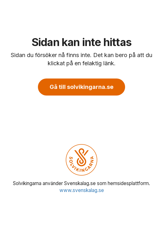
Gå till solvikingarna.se (81, 87)
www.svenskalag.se (81, 190)
